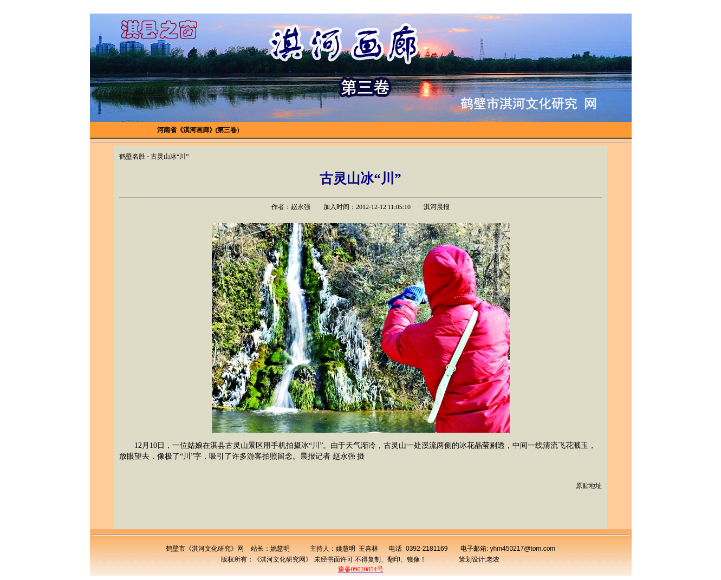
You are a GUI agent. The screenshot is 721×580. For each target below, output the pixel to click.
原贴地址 (589, 486)
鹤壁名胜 (132, 156)
